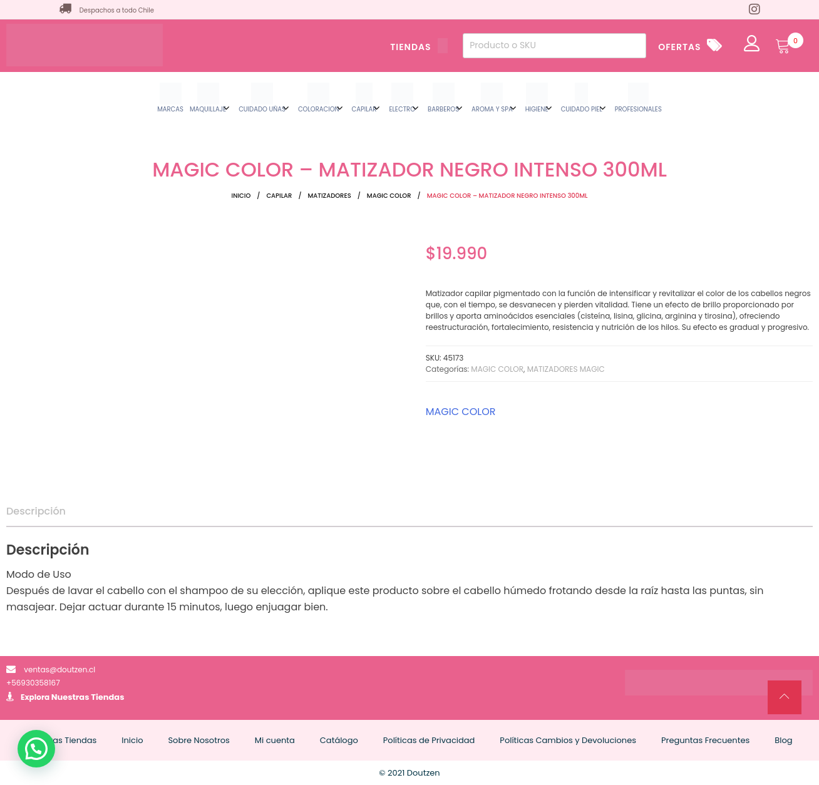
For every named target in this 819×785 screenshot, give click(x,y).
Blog (783, 740)
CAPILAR (279, 195)
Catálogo (339, 740)
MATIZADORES (329, 195)
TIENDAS (419, 47)
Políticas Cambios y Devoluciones (568, 740)
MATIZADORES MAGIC (566, 369)
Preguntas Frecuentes (705, 740)
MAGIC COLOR (389, 195)
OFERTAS (679, 47)
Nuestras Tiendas (88, 697)
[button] (36, 748)
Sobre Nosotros (198, 740)
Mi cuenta (275, 740)
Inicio (241, 195)
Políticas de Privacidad (429, 740)
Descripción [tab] (36, 511)
